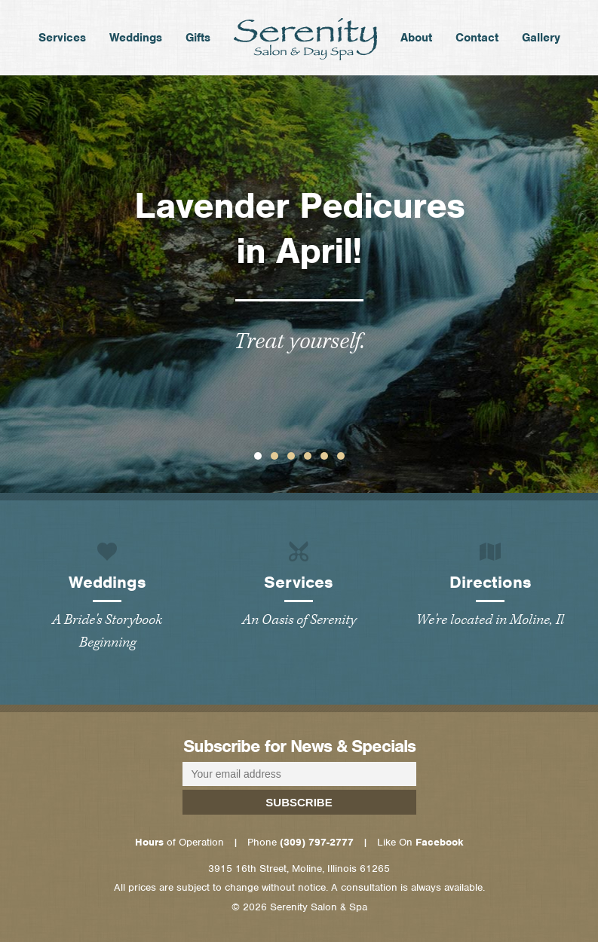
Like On (420, 842)
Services (62, 42)
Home (305, 39)
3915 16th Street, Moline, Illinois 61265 (299, 868)
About (416, 42)
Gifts (198, 42)
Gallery (541, 42)
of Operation (179, 842)
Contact (476, 42)
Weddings (135, 42)
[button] (258, 456)
